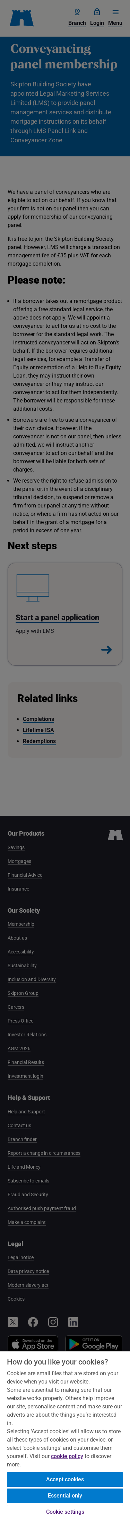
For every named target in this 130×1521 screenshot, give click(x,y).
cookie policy (67, 1456)
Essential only (65, 1495)
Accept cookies (65, 1479)
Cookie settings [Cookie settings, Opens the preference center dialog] (65, 1512)
